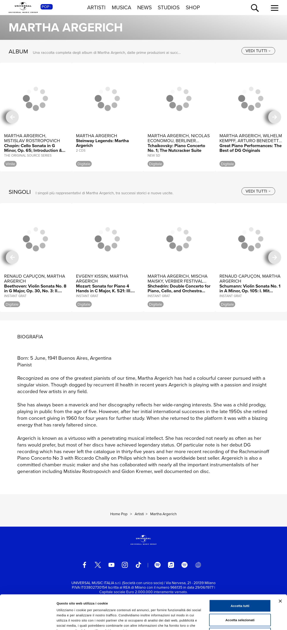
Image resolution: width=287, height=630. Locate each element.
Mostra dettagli (227, 621)
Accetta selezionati (239, 588)
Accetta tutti (240, 573)
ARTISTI (96, 7)
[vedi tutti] (258, 51)
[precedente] (12, 117)
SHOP (193, 7)
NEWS (144, 7)
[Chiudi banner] (280, 568)
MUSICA (121, 7)
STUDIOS (169, 7)
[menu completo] (274, 8)
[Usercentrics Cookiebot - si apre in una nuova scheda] (28, 621)
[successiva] (274, 117)
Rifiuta (240, 602)
